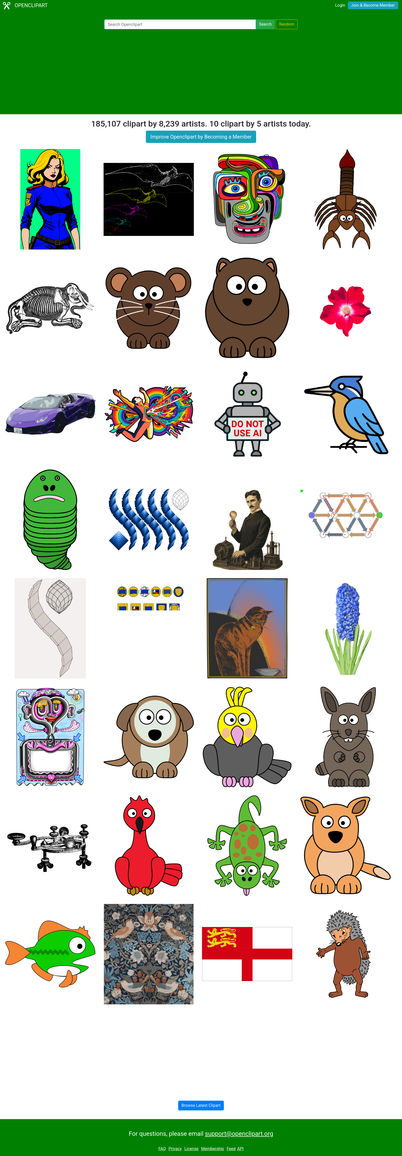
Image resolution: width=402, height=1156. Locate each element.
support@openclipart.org (239, 1133)
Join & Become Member (373, 5)
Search (265, 24)
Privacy (175, 1148)
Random (286, 24)
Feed (231, 1148)
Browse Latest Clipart (201, 1105)
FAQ (162, 1148)
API (240, 1148)
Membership (212, 1148)
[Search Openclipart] (180, 24)
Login (340, 5)
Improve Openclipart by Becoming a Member (201, 137)
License (191, 1148)
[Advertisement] (201, 72)
